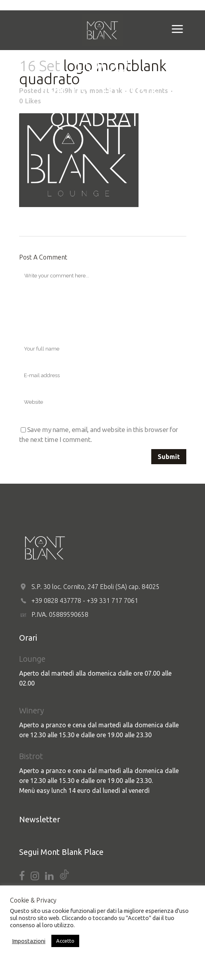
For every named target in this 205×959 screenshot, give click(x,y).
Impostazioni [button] (28, 941)
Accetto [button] (65, 941)
